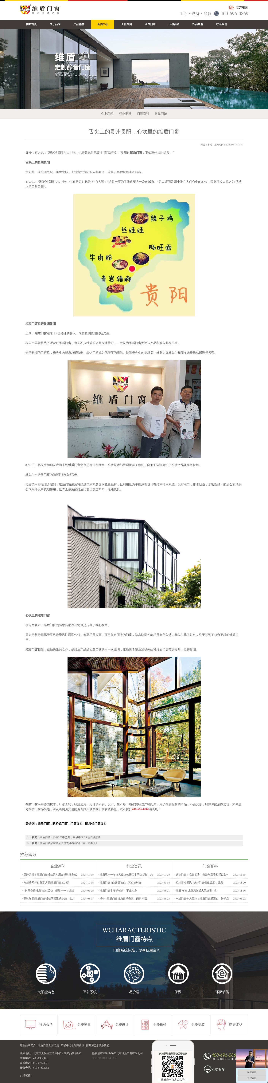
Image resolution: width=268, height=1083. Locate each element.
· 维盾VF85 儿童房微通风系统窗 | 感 (195, 890)
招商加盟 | (92, 1045)
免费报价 (160, 1024)
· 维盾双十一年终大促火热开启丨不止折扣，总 (125, 874)
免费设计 (122, 1024)
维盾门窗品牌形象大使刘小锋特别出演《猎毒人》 (69, 843)
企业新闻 (107, 113)
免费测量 (84, 1024)
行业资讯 (125, 113)
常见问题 (161, 113)
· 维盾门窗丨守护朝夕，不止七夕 (117, 890)
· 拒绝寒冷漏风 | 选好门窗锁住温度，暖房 (198, 882)
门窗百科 (143, 113)
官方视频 (242, 7)
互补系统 (90, 992)
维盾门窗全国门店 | (49, 1045)
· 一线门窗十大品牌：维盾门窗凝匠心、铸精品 (201, 898)
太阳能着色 (46, 992)
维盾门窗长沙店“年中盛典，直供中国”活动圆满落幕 (70, 837)
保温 (178, 992)
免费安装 (198, 1024)
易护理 (134, 992)
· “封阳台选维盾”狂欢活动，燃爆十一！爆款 (48, 890)
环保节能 (222, 992)
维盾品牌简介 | (29, 1045)
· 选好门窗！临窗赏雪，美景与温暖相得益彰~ (201, 874)
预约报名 (46, 1024)
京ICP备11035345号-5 (104, 1058)
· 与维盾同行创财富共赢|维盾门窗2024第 (45, 882)
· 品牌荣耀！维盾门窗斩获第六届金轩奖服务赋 (49, 874)
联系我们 (104, 1045)
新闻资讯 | (79, 1045)
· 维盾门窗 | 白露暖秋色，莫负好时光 (120, 882)
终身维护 (236, 1024)
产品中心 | (67, 1045)
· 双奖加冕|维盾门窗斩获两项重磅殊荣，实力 (48, 898)
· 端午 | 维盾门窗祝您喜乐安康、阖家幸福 (122, 898)
